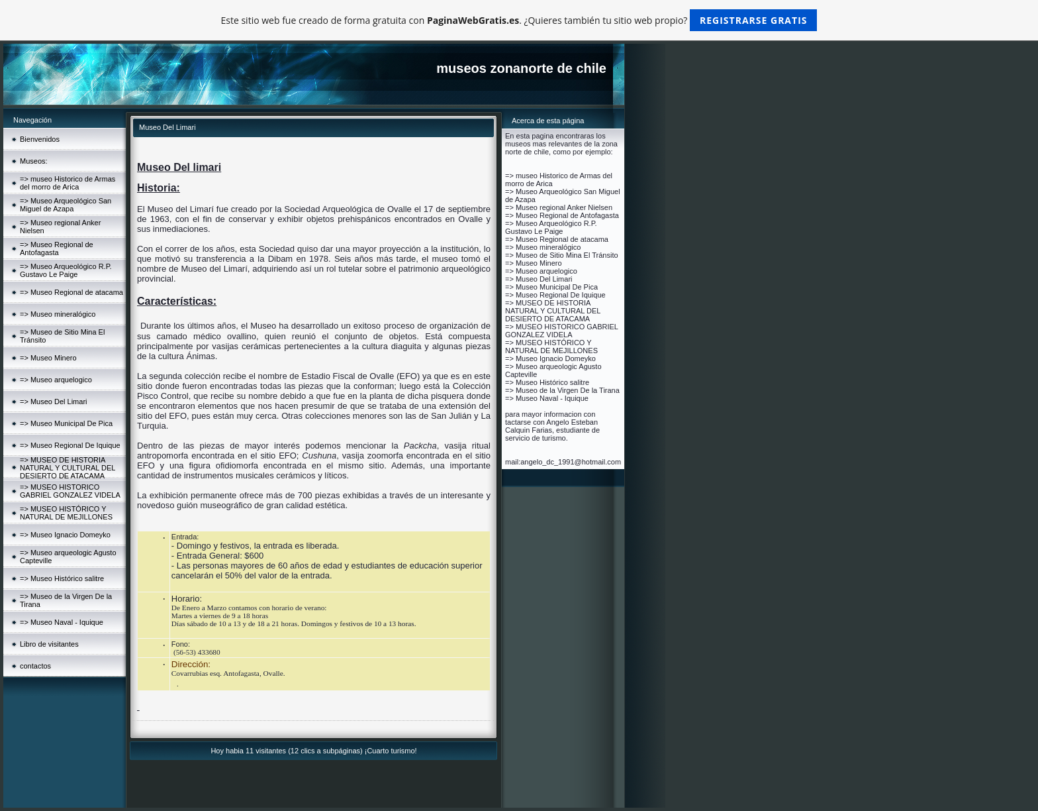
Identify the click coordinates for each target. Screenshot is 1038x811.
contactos (35, 666)
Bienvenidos (40, 139)
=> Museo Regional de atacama (71, 292)
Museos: (34, 161)
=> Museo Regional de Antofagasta (56, 248)
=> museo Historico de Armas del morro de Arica (67, 183)
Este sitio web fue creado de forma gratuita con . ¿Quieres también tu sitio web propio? (519, 20)
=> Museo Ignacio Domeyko (65, 535)
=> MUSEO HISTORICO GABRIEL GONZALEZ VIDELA (70, 491)
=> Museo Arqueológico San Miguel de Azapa (65, 205)
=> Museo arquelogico (56, 380)
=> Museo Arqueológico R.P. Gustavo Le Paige (66, 270)
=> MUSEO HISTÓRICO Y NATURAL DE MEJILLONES (66, 513)
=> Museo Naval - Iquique (61, 622)
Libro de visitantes (49, 644)
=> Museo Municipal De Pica (66, 423)
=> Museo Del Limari (53, 402)
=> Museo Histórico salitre (62, 578)
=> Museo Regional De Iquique (70, 445)
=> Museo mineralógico (57, 314)
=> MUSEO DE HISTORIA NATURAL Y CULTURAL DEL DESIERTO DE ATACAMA (67, 468)
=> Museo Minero (48, 358)
